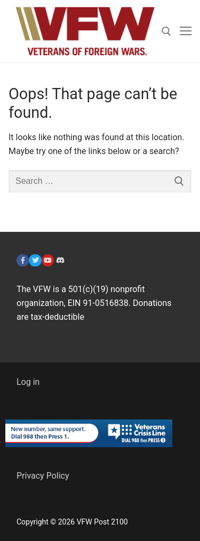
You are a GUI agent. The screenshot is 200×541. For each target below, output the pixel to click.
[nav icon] (185, 31)
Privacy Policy (43, 476)
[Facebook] (23, 260)
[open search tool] (166, 31)
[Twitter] (35, 260)
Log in (28, 382)
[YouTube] (48, 260)
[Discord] (60, 260)
